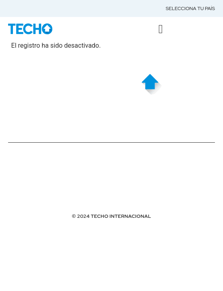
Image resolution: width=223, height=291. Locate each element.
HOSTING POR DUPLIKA (37, 184)
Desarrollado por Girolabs (48, 198)
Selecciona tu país (190, 8)
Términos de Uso (31, 170)
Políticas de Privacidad (41, 155)
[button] (161, 29)
